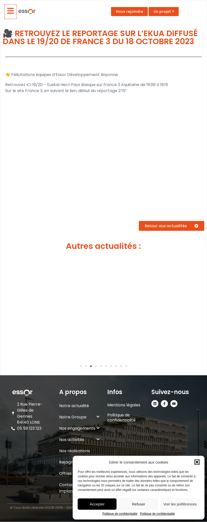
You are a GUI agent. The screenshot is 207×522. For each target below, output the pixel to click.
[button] (196, 462)
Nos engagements (79, 428)
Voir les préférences (180, 504)
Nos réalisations (74, 451)
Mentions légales (123, 405)
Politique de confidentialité (119, 513)
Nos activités (79, 439)
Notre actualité (74, 406)
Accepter (97, 504)
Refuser (138, 504)
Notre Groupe (79, 417)
